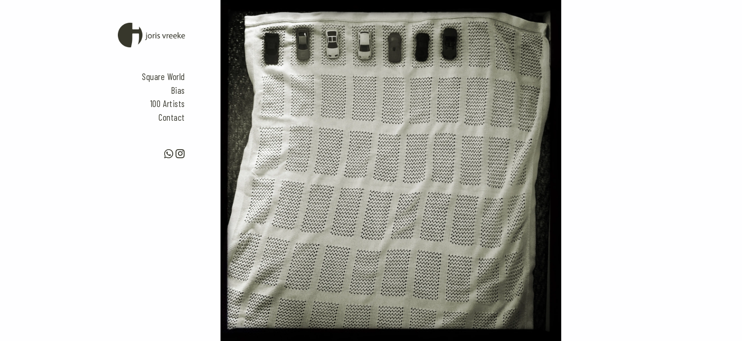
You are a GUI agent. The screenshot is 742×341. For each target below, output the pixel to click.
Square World (163, 76)
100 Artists (167, 103)
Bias (178, 90)
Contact (172, 117)
